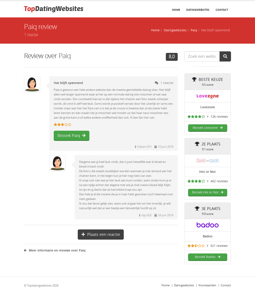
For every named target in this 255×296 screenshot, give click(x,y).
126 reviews (219, 117)
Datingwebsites (197, 9)
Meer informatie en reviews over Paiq (54, 250)
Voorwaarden (207, 285)
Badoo (207, 236)
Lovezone (207, 107)
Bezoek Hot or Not (207, 192)
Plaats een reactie (100, 234)
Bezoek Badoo (207, 257)
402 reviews (219, 181)
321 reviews (219, 246)
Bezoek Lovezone (207, 128)
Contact (222, 9)
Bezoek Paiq (71, 135)
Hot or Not (207, 172)
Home (176, 9)
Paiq (194, 30)
